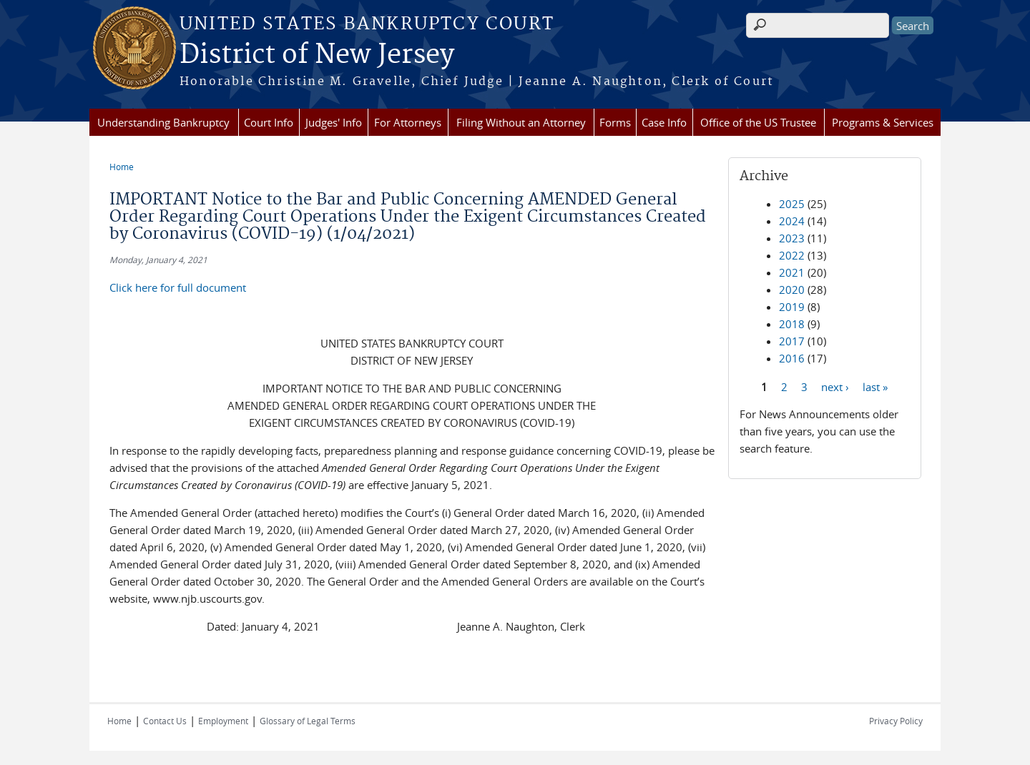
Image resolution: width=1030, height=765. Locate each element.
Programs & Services (882, 122)
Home (121, 166)
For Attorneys (407, 122)
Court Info (268, 122)
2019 (792, 307)
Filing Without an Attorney (521, 122)
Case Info (664, 122)
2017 (792, 341)
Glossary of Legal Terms (307, 720)
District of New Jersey (317, 55)
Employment (223, 720)
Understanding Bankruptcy (163, 122)
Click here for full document (177, 287)
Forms (615, 122)
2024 (792, 221)
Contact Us (165, 720)
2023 (792, 238)
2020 (792, 289)
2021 (792, 272)
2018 (792, 324)
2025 (792, 204)
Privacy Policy (896, 720)
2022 (792, 255)
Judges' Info (333, 122)
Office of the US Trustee (758, 122)
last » (875, 386)
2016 (792, 358)
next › (835, 386)
